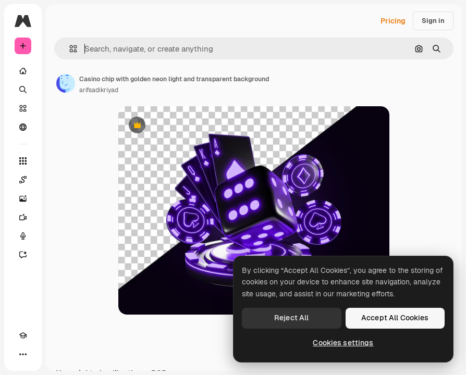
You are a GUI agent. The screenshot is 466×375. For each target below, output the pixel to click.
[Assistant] (23, 254)
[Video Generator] (23, 217)
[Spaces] (23, 179)
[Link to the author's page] (65, 83)
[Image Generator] (23, 198)
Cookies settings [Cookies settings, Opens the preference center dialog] (343, 342)
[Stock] (23, 108)
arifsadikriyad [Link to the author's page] (98, 90)
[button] (69, 49)
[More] (23, 354)
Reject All (291, 317)
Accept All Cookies (395, 317)
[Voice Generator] (23, 236)
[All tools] (23, 161)
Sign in (433, 20)
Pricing (393, 21)
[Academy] (23, 335)
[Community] (23, 127)
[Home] (23, 71)
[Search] (23, 89)
